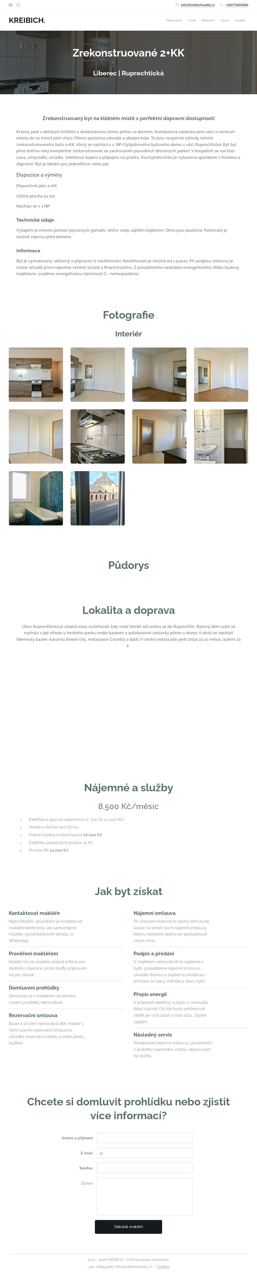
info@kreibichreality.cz (198, 5)
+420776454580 (236, 5)
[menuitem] (207, 20)
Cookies (163, 1267)
